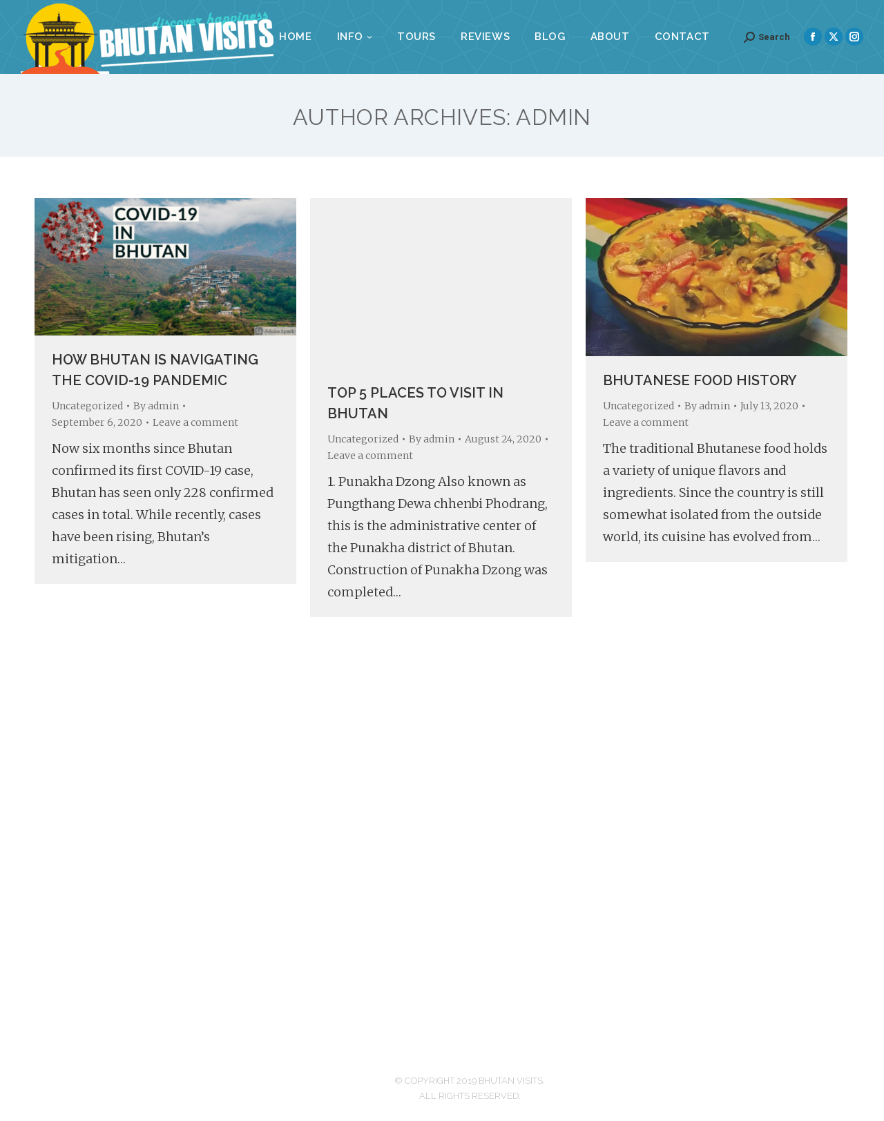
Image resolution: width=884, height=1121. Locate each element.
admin (553, 117)
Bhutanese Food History (700, 380)
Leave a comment (195, 422)
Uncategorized (87, 406)
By (156, 406)
